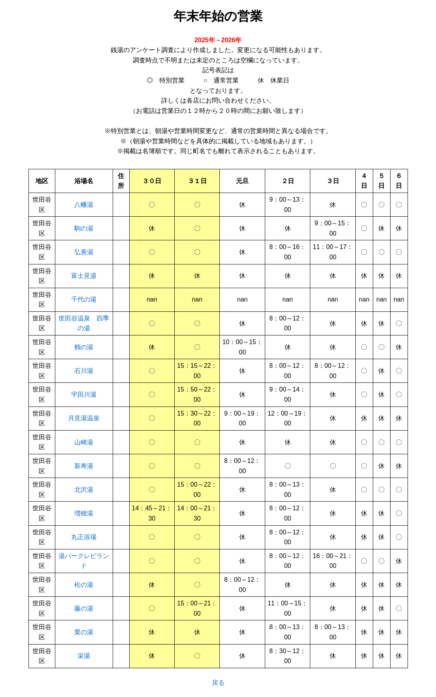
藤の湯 (83, 608)
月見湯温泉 (84, 418)
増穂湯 (83, 513)
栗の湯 (83, 632)
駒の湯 (83, 228)
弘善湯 (83, 252)
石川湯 (83, 370)
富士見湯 (83, 275)
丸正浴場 (83, 537)
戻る (218, 682)
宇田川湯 (83, 394)
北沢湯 (83, 489)
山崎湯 (83, 442)
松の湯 (83, 584)
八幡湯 (83, 204)
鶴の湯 (83, 347)
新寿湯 (83, 466)
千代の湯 (83, 299)
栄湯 (83, 655)
